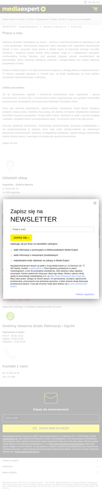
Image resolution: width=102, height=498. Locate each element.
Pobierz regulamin (85, 282)
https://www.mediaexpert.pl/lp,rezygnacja (67, 264)
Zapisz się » (21, 226)
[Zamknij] (94, 191)
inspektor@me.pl (36, 257)
